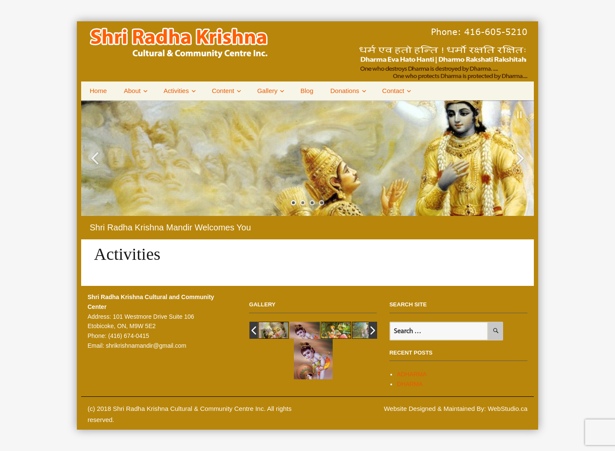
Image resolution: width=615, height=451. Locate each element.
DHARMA (410, 384)
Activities (176, 90)
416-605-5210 (495, 31)
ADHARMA (412, 374)
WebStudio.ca (507, 408)
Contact (393, 90)
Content (223, 90)
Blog (306, 90)
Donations (345, 90)
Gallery (267, 90)
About (132, 90)
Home (98, 90)
